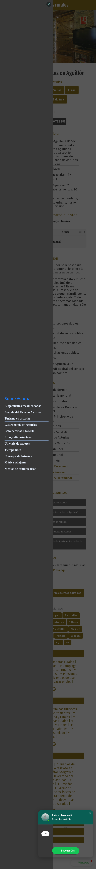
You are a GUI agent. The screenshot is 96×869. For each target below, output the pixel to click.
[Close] (48, 4)
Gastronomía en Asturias (21, 424)
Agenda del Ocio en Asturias (23, 412)
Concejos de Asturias (18, 456)
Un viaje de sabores (17, 443)
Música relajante (15, 462)
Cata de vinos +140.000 (19, 431)
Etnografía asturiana (18, 437)
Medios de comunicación (20, 468)
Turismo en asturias (17, 418)
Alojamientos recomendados (23, 406)
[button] (90, 813)
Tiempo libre (13, 450)
